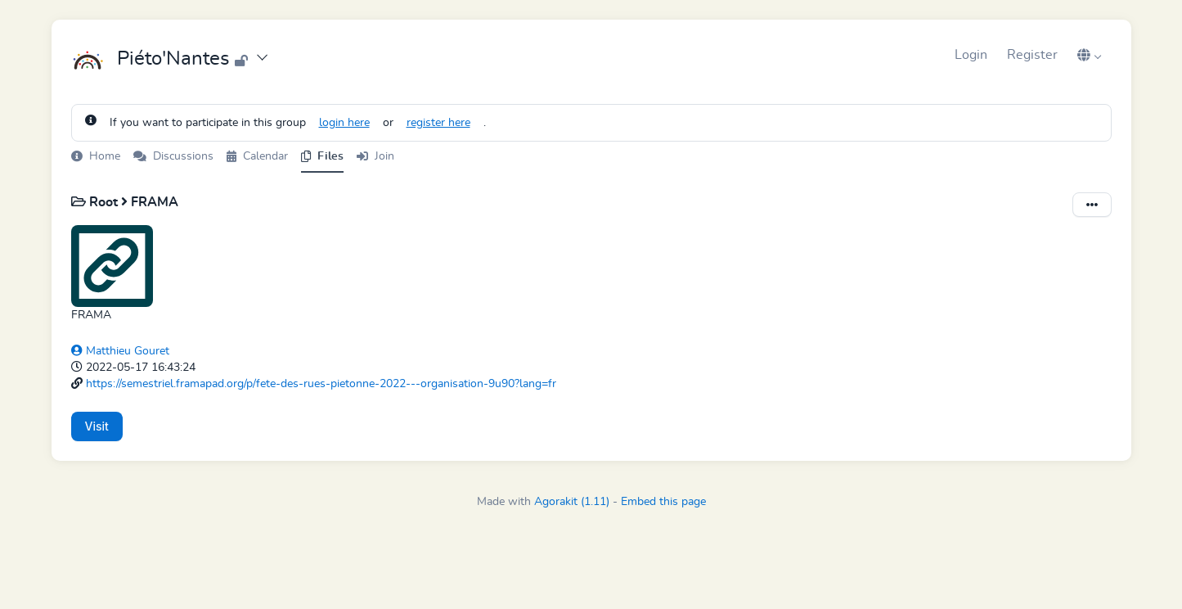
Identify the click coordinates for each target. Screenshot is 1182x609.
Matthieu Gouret (120, 351)
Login (971, 54)
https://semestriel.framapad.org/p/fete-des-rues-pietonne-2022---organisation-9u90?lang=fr (321, 384)
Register (1032, 54)
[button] (1089, 55)
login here (344, 123)
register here (438, 123)
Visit (97, 426)
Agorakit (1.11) (571, 502)
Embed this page (663, 502)
